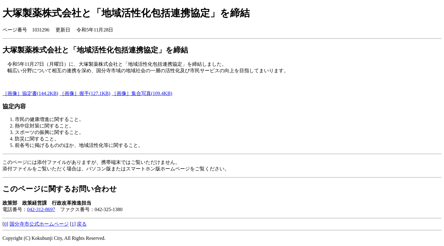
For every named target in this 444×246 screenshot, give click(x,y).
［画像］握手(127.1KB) (85, 93)
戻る (82, 224)
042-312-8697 (41, 209)
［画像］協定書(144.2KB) (30, 93)
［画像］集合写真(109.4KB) (142, 93)
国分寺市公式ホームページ (39, 224)
